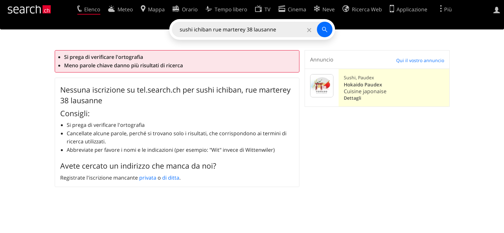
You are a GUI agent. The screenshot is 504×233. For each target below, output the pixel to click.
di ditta (170, 177)
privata (147, 177)
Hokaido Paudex (363, 84)
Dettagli (352, 98)
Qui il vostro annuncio (420, 60)
